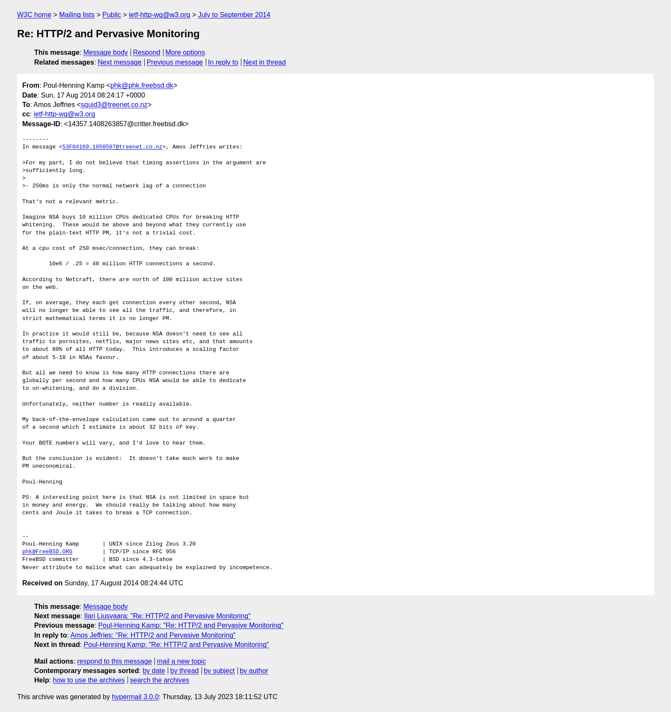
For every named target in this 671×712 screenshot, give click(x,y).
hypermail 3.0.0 (135, 696)
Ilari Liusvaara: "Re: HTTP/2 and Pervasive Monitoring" (167, 616)
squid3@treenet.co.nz (114, 104)
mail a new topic (181, 661)
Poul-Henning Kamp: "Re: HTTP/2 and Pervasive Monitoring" (190, 625)
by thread (184, 670)
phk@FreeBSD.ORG (47, 552)
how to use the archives (89, 680)
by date (154, 670)
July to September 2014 (234, 14)
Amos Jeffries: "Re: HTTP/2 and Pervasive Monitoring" (152, 635)
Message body (105, 52)
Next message (120, 62)
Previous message (175, 62)
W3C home (34, 14)
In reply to (223, 62)
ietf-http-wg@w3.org (159, 14)
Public (111, 14)
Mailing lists (77, 14)
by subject (219, 670)
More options (185, 52)
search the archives (160, 680)
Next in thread (264, 62)
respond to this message (114, 661)
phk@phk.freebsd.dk (141, 85)
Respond (146, 52)
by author (254, 670)
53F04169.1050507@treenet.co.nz (112, 147)
